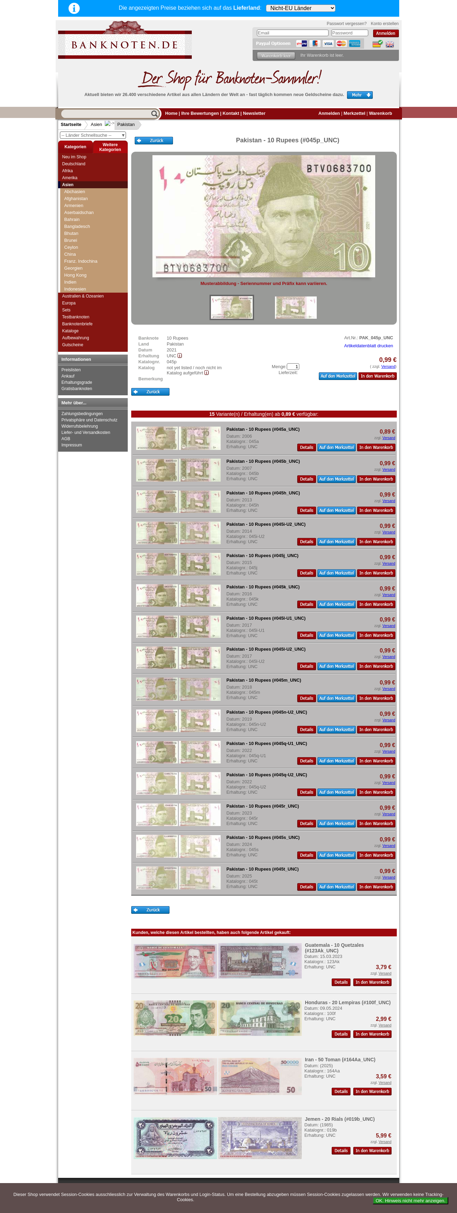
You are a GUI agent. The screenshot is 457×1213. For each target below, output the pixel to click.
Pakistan (120, 124)
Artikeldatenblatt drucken (368, 345)
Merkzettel (354, 113)
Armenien (74, 205)
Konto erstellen (385, 23)
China (70, 254)
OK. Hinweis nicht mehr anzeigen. (411, 1200)
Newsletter (254, 113)
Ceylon (71, 247)
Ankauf (68, 376)
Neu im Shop (74, 156)
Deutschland (74, 163)
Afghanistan (76, 198)
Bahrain (72, 219)
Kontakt (231, 113)
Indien (70, 282)
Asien (96, 124)
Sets (66, 310)
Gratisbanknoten (77, 388)
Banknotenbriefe (77, 324)
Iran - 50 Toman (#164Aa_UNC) (340, 1059)
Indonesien (75, 289)
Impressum (72, 445)
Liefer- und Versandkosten (86, 432)
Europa (69, 303)
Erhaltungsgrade (77, 382)
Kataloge (70, 330)
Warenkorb (380, 113)
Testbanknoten (75, 317)
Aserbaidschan (79, 212)
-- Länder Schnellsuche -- (94, 135)
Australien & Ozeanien (83, 296)
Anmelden (329, 113)
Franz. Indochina (80, 261)
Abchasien (74, 191)
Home (171, 113)
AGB (66, 438)
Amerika (70, 177)
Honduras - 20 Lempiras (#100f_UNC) (348, 1002)
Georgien (73, 268)
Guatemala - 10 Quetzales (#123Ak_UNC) (334, 947)
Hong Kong (75, 275)
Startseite (71, 124)
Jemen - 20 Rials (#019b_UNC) (340, 1119)
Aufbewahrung (75, 337)
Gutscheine (73, 344)
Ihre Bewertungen (200, 113)
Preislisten (71, 369)
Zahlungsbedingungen (82, 413)
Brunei (70, 240)
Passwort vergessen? (347, 23)
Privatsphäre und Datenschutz (90, 420)
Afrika (67, 170)
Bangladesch (77, 226)
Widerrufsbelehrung (80, 426)
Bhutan (71, 233)
